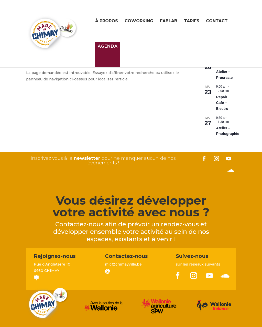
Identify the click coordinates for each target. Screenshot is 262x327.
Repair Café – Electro (222, 103)
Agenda (108, 46)
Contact (217, 21)
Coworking (139, 21)
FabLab (168, 21)
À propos (106, 21)
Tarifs (191, 21)
